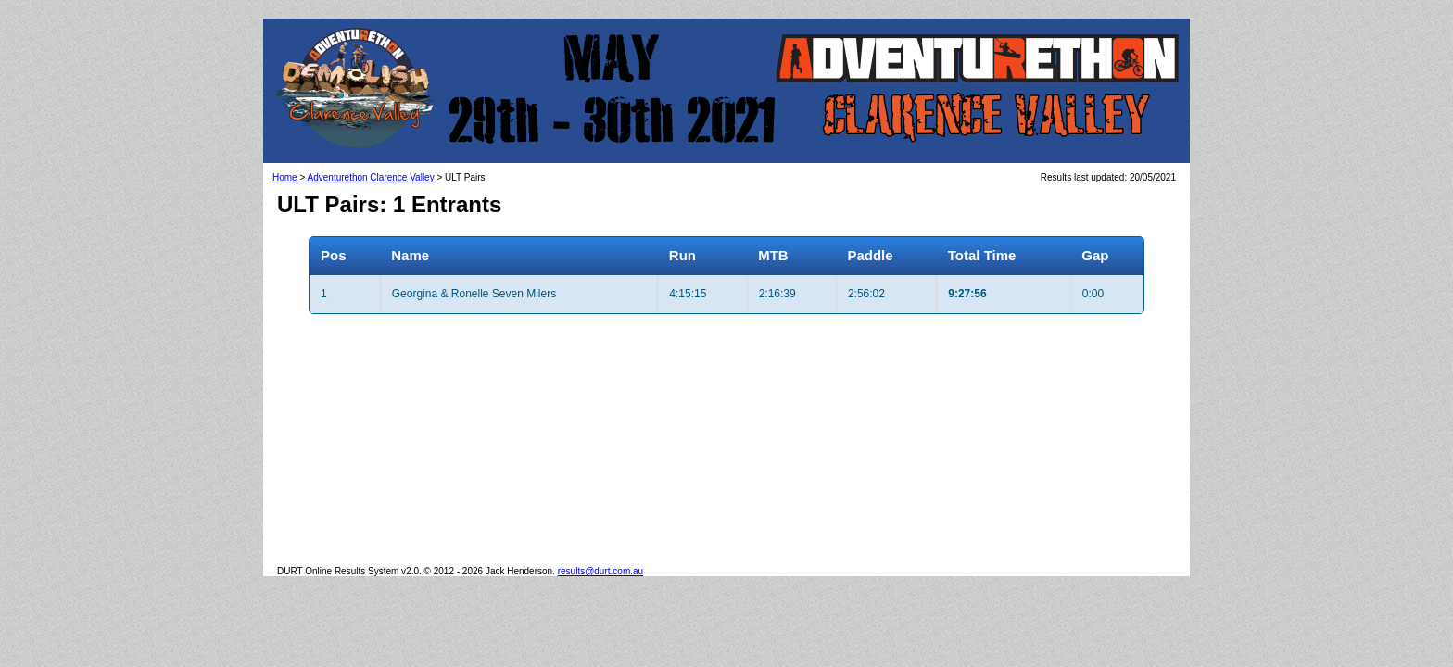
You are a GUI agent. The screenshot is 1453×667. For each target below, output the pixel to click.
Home (284, 177)
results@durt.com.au (600, 571)
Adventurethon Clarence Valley (371, 177)
